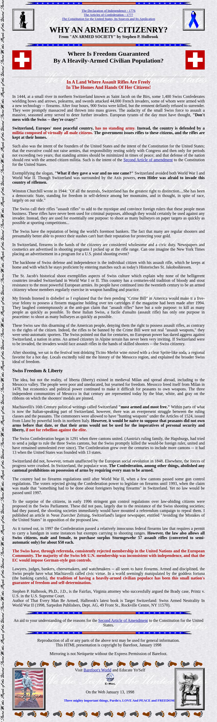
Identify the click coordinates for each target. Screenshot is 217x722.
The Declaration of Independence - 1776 (108, 11)
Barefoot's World (97, 670)
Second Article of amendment (148, 160)
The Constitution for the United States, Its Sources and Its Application (108, 19)
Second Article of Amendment (123, 620)
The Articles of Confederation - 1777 (108, 15)
